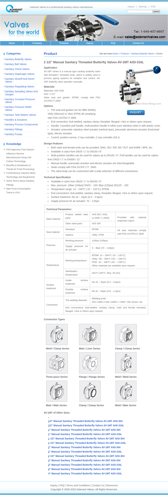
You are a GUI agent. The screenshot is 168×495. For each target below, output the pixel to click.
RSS (153, 6)
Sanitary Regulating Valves (19, 86)
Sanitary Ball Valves (16, 64)
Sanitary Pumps (13, 134)
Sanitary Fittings (14, 129)
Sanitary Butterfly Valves (18, 59)
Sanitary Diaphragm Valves (20, 74)
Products (64, 43)
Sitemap (142, 6)
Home (12, 43)
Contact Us (138, 43)
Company (37, 43)
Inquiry (131, 6)
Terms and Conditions (78, 485)
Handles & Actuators (16, 119)
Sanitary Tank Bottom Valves (20, 114)
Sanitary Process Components (21, 124)
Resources (112, 485)
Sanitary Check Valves (17, 69)
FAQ (113, 43)
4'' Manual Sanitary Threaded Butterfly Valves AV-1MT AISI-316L (85, 473)
